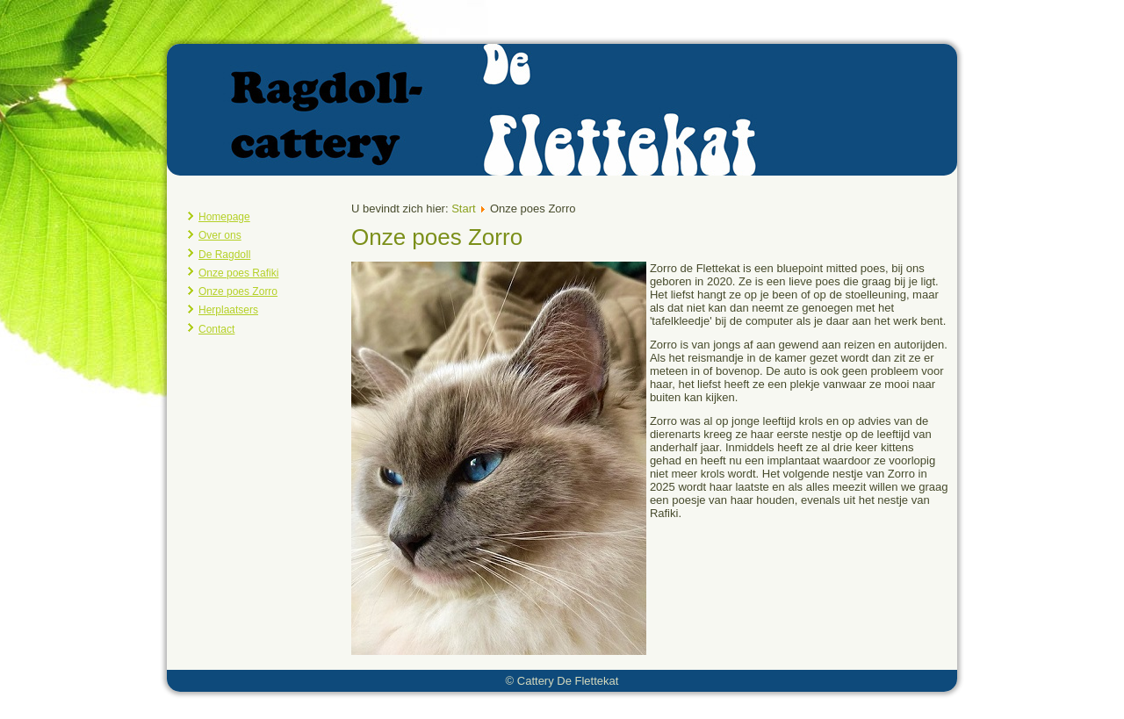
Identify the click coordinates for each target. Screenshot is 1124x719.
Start (463, 208)
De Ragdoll (224, 254)
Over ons (219, 235)
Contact (216, 329)
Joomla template (518, 705)
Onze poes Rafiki (238, 273)
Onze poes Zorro (237, 291)
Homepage (224, 217)
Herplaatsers (228, 310)
